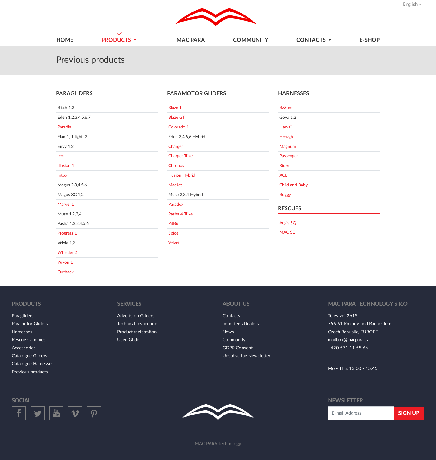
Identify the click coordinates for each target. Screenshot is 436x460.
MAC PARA (191, 40)
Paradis (64, 127)
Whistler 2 (67, 252)
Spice (173, 233)
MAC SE (287, 232)
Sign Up (408, 413)
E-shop (369, 40)
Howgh (286, 137)
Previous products (30, 372)
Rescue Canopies (29, 340)
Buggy (285, 194)
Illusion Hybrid (181, 175)
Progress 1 (67, 233)
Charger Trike (180, 156)
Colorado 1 (178, 127)
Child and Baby (293, 185)
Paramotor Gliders (30, 324)
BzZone (286, 107)
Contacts (231, 316)
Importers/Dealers (241, 324)
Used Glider (129, 340)
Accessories (24, 348)
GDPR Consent (238, 348)
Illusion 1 (66, 165)
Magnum (287, 146)
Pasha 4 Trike (180, 214)
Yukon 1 (65, 262)
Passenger (288, 156)
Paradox (175, 204)
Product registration (137, 332)
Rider (284, 165)
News (228, 332)
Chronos (176, 165)
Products (116, 40)
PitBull (174, 223)
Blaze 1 (175, 107)
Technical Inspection (137, 324)
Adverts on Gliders (135, 316)
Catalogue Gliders (29, 356)
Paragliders (23, 316)
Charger (175, 146)
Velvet (174, 243)
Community (250, 40)
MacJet (175, 185)
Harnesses (22, 332)
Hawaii (285, 127)
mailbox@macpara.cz (348, 340)
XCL (283, 175)
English (412, 4)
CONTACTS (311, 40)
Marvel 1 (66, 204)
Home (64, 40)
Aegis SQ (287, 223)
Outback (66, 272)
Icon (62, 156)
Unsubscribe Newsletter (246, 356)
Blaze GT (176, 117)
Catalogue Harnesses (33, 364)
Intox (62, 175)
